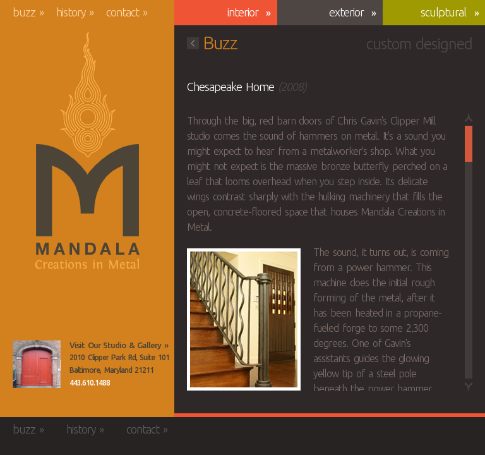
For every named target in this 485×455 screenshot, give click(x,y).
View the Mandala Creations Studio (37, 364)
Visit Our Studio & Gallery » (118, 345)
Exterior (346, 12)
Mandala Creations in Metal (87, 151)
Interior (242, 12)
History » (75, 12)
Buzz (212, 42)
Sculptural (443, 12)
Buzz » (28, 12)
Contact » (126, 12)
